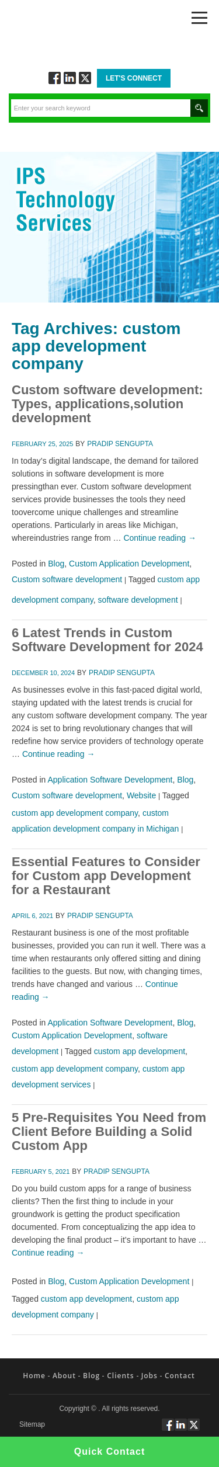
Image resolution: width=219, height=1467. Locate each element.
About (64, 1376)
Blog (56, 563)
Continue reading (159, 538)
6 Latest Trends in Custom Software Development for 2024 (107, 639)
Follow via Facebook (54, 78)
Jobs (149, 1376)
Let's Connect (134, 78)
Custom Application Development (129, 563)
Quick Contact (109, 1451)
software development (138, 599)
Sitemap (32, 1424)
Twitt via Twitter (85, 78)
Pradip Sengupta (120, 444)
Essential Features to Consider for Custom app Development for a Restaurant (106, 875)
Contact (180, 1376)
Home (34, 1376)
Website (141, 795)
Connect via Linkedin (70, 78)
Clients (120, 1376)
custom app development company (75, 813)
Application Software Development (110, 779)
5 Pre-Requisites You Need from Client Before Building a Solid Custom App (109, 1131)
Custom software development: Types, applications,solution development (107, 404)
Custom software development (67, 579)
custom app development (139, 1051)
